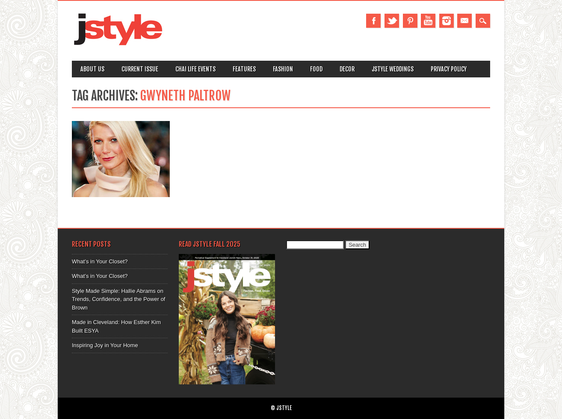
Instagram (446, 21)
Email (464, 21)
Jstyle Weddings (393, 69)
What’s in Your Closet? (100, 261)
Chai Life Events (195, 69)
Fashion (283, 69)
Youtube (428, 21)
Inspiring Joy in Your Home (105, 345)
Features (244, 69)
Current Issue (139, 69)
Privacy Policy (449, 69)
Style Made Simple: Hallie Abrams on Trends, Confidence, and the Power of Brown (118, 299)
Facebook (373, 21)
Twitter (392, 21)
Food (316, 69)
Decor (347, 69)
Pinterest (410, 21)
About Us (92, 69)
